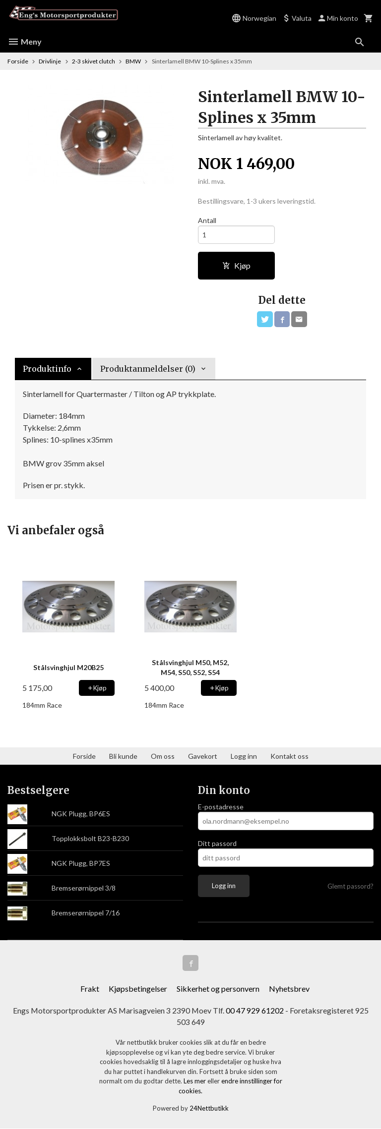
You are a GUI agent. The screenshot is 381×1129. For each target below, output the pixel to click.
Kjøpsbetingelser (138, 988)
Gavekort (202, 756)
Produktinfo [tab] (47, 369)
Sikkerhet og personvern (218, 988)
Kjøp (236, 265)
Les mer (195, 1081)
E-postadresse (221, 806)
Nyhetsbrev (289, 988)
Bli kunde (123, 756)
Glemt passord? (350, 886)
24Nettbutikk (209, 1109)
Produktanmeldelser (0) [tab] (147, 369)
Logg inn (244, 756)
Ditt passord (217, 843)
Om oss (163, 756)
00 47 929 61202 (255, 1010)
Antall (207, 220)
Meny (24, 41)
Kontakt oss (289, 756)
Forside (17, 61)
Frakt (89, 988)
